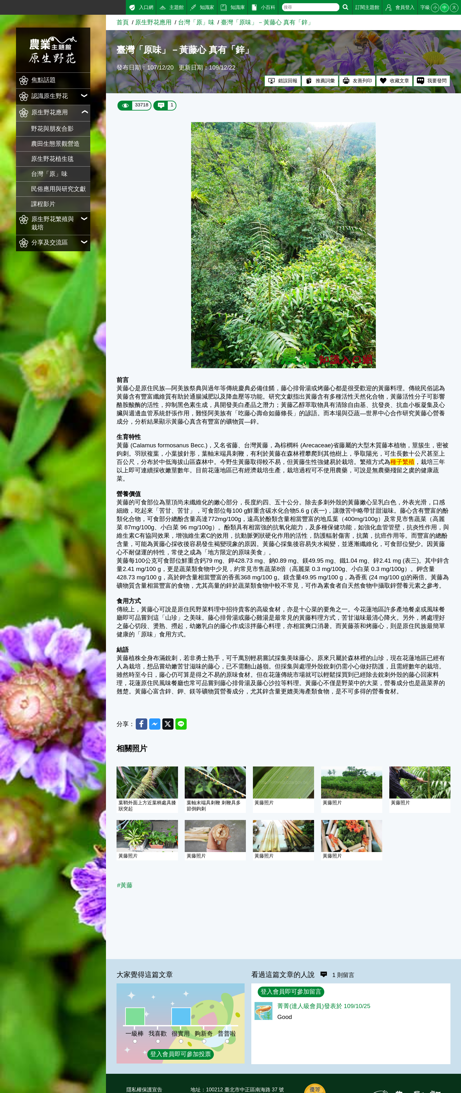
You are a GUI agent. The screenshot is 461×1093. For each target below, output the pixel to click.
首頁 (123, 22)
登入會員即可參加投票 (180, 1054)
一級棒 (134, 1033)
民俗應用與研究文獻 (58, 189)
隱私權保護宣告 (144, 1089)
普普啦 (227, 1033)
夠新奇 (204, 1033)
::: (2, 6)
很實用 (181, 1033)
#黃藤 (124, 885)
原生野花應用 (153, 22)
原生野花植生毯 (52, 158)
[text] (310, 7)
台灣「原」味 (49, 173)
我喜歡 (158, 1033)
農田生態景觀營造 (55, 143)
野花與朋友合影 (52, 128)
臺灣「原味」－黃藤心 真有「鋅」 (267, 22)
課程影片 (43, 204)
